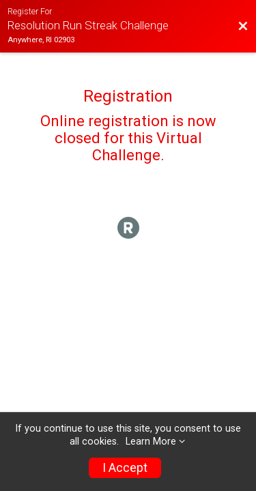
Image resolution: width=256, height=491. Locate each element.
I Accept (124, 468)
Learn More (151, 441)
